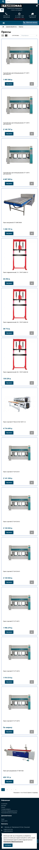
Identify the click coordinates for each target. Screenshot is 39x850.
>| (15, 789)
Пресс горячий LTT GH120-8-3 (11, 521)
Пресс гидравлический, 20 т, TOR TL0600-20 (15, 322)
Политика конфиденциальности (9, 811)
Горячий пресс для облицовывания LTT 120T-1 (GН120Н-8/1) (16, 73)
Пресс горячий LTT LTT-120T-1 (11, 621)
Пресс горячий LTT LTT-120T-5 (11, 721)
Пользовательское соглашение (9, 812)
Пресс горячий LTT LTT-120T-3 (11, 671)
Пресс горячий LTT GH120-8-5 (11, 571)
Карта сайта (4, 821)
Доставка (3, 805)
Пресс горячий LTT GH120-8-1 (11, 471)
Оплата (3, 807)
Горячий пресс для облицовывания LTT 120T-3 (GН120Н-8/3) (16, 123)
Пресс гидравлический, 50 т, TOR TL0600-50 (15, 372)
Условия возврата (6, 809)
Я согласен (8, 845)
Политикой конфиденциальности (13, 841)
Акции (2, 819)
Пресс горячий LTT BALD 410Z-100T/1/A (14, 422)
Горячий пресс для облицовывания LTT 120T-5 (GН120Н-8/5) (16, 173)
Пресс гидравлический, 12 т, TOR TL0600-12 (15, 272)
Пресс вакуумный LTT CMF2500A (12, 222)
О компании (4, 803)
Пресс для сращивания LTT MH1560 (13, 770)
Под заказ (9, 84)
